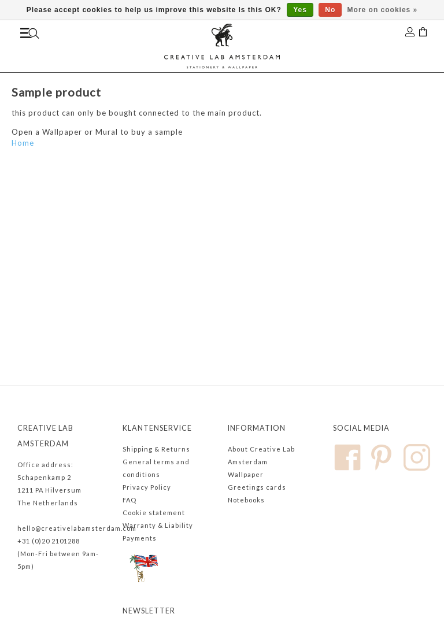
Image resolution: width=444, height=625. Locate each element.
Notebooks (246, 500)
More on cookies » (382, 10)
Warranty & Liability (158, 525)
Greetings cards (257, 487)
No (330, 10)
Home (23, 142)
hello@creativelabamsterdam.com (76, 528)
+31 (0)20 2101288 (48, 541)
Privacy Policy (147, 487)
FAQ (129, 500)
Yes (300, 10)
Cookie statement (154, 512)
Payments (140, 538)
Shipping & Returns (156, 449)
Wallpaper (246, 474)
